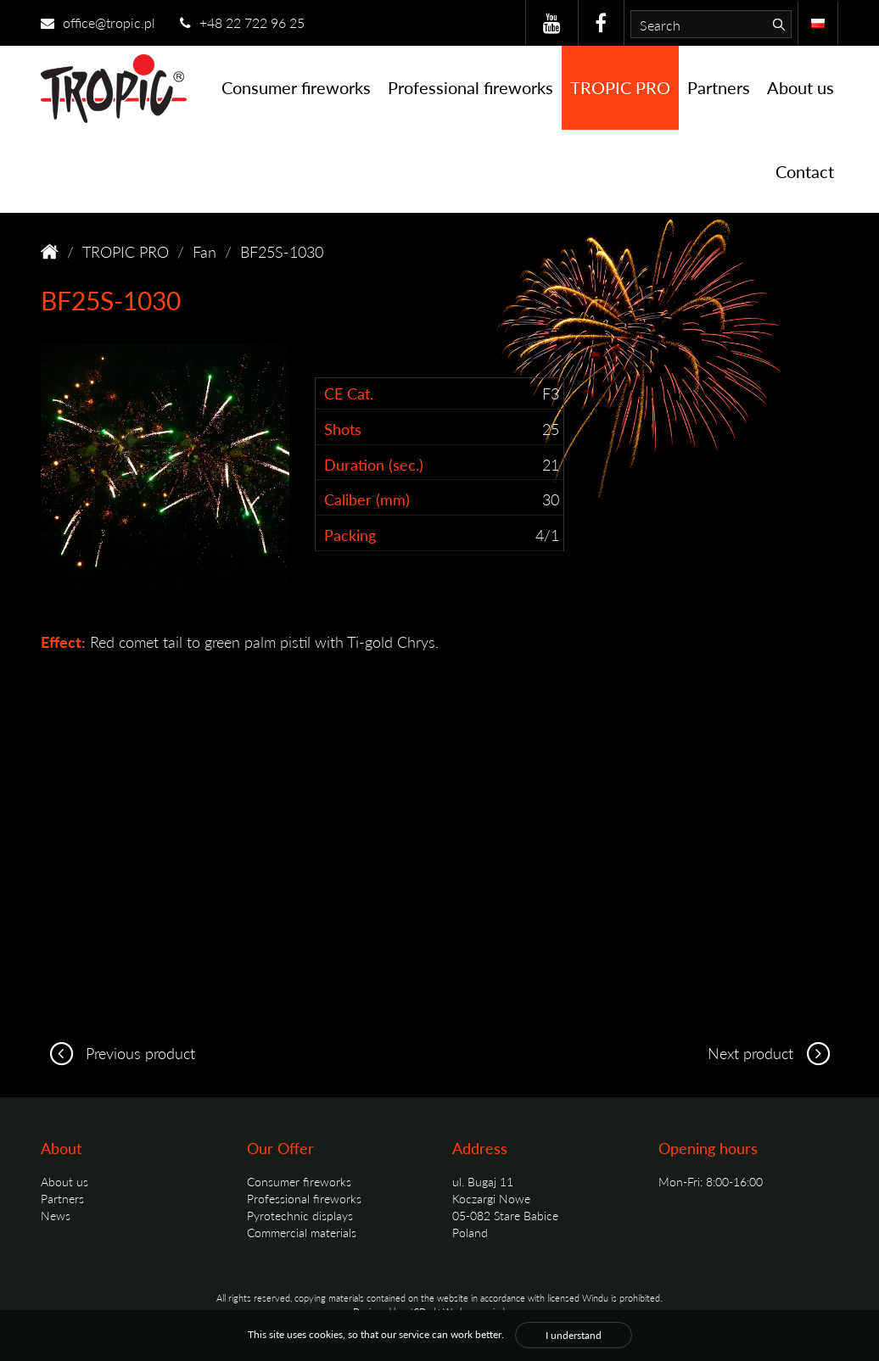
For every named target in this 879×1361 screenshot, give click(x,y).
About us (800, 87)
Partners (718, 87)
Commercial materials (301, 1232)
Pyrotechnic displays (300, 1215)
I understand (574, 1335)
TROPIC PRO (620, 87)
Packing (350, 534)
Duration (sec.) (373, 464)
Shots (342, 428)
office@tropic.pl (98, 22)
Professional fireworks (470, 87)
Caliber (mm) (367, 499)
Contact (804, 171)
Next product (773, 1052)
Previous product (118, 1052)
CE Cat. (348, 393)
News (55, 1215)
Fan (204, 251)
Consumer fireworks (296, 87)
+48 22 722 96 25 (242, 22)
